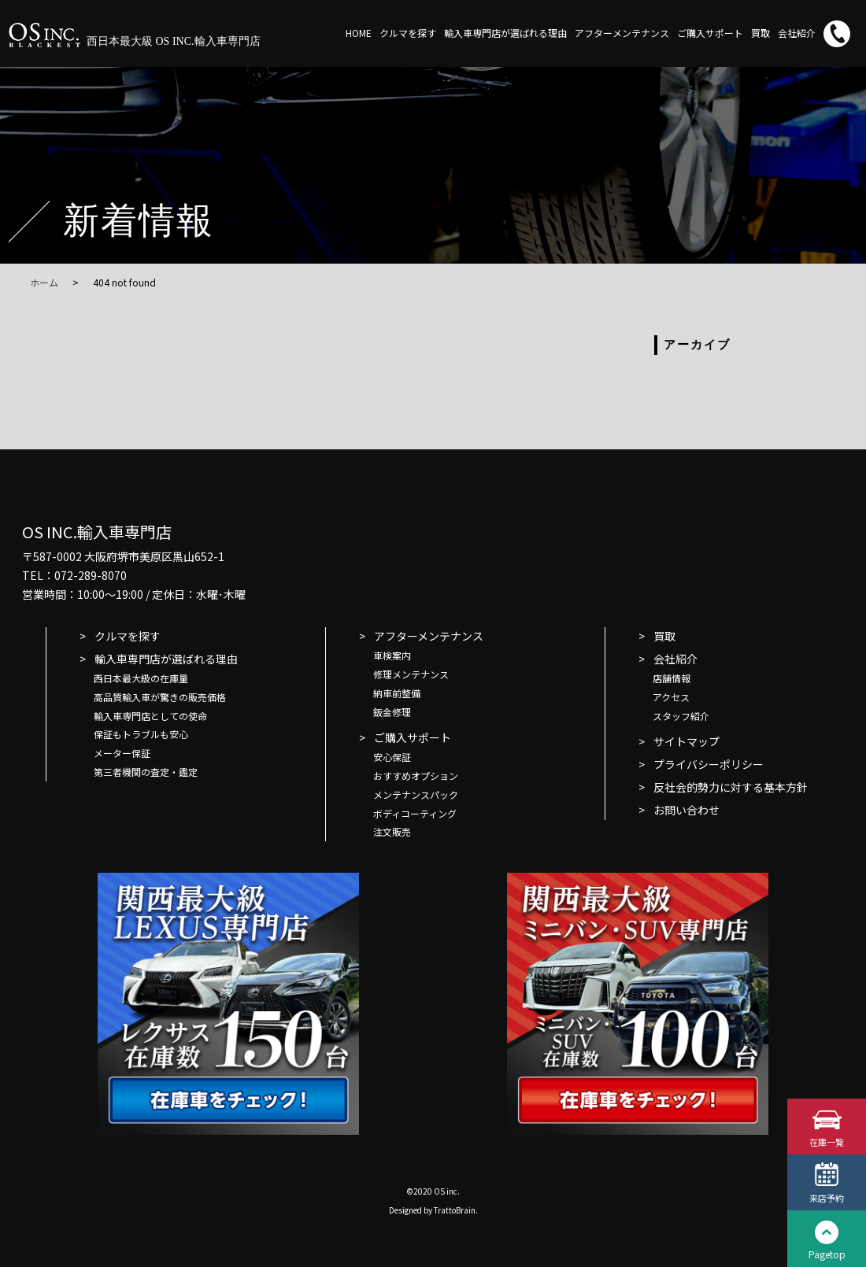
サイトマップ (686, 741)
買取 (760, 32)
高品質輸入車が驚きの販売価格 (160, 697)
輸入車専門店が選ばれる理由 (505, 32)
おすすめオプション (415, 775)
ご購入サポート (710, 32)
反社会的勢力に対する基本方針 (730, 787)
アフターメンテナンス (622, 32)
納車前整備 (396, 693)
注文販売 (392, 831)
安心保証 (392, 756)
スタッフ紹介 (681, 715)
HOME (359, 32)
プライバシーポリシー (708, 764)
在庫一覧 (827, 1140)
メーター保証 (122, 752)
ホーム (44, 282)
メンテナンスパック (415, 794)
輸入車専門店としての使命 (150, 715)
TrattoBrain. (456, 1210)
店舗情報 (671, 678)
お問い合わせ (686, 810)
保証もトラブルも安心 (141, 734)
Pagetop (827, 1254)
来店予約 (827, 1197)
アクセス (671, 697)
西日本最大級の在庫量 (141, 678)
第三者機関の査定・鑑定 (146, 771)
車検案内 (392, 655)
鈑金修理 (392, 711)
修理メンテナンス (411, 674)
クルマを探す (407, 32)
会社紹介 (797, 32)
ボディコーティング (415, 813)
